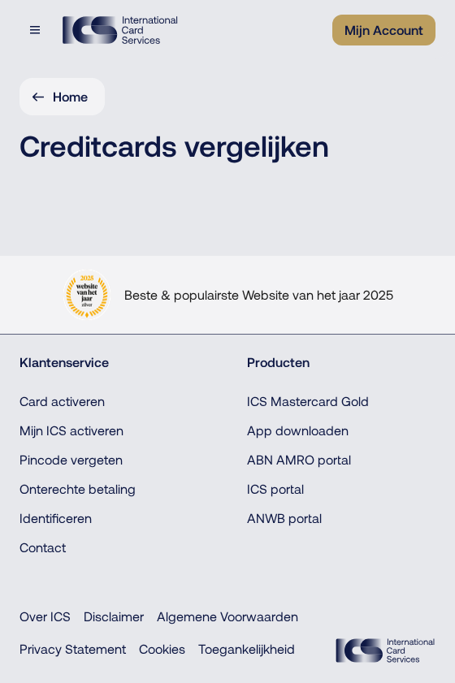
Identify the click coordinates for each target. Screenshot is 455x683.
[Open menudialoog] (37, 30)
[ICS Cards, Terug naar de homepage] (385, 650)
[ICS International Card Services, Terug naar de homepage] (120, 30)
